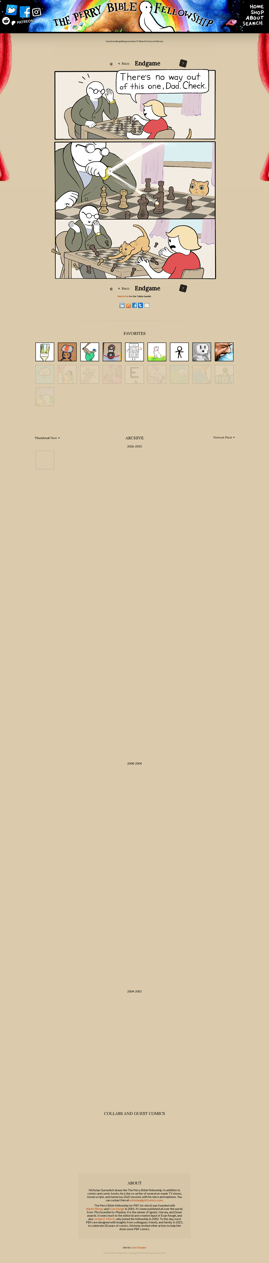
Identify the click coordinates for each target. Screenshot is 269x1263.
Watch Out (123, 296)
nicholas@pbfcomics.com (146, 1200)
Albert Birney (94, 1208)
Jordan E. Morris (104, 1219)
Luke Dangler (138, 1247)
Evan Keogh (116, 1208)
